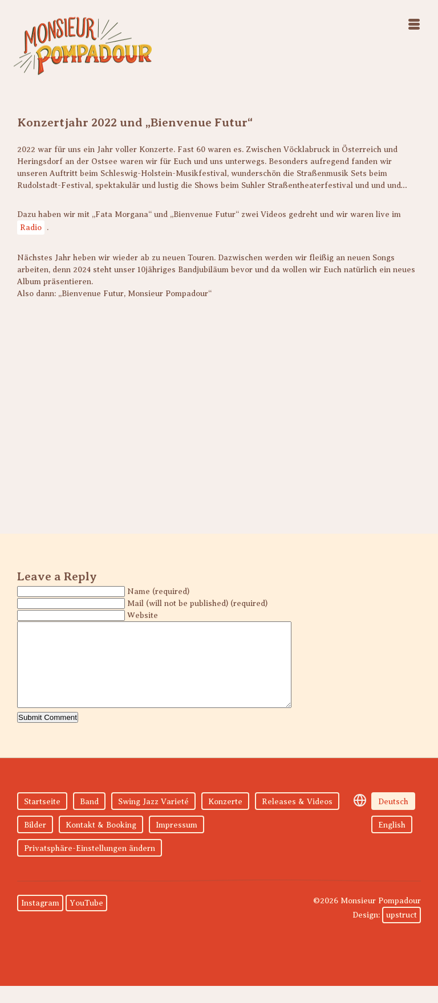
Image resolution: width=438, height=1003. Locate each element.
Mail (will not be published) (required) (197, 603)
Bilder (35, 842)
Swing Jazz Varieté (153, 818)
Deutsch (393, 818)
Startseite (42, 818)
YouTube (86, 920)
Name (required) (158, 591)
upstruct (401, 932)
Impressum (176, 842)
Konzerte (225, 818)
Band (89, 818)
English (391, 842)
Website (142, 615)
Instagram (40, 920)
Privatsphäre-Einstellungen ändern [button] (89, 865)
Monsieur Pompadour (82, 45)
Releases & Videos (297, 818)
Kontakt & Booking (101, 842)
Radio (31, 227)
